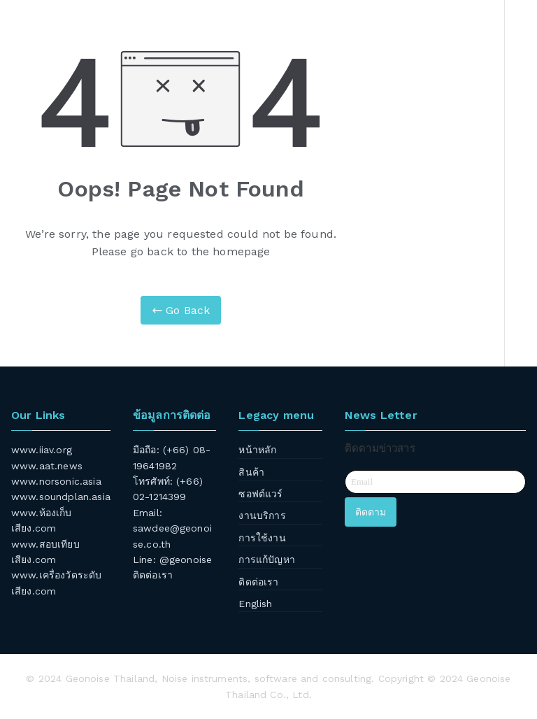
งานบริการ (261, 515)
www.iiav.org (41, 449)
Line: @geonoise (172, 559)
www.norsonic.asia (56, 481)
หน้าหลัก (257, 449)
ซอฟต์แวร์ (260, 493)
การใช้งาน (261, 537)
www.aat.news (47, 465)
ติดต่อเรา (153, 575)
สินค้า (251, 472)
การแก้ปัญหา (266, 559)
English (255, 603)
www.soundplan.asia (60, 496)
